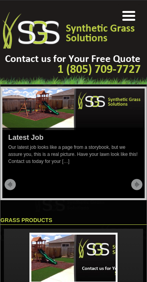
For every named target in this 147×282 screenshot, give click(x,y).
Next (137, 184)
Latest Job (26, 137)
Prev (10, 184)
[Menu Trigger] (129, 14)
